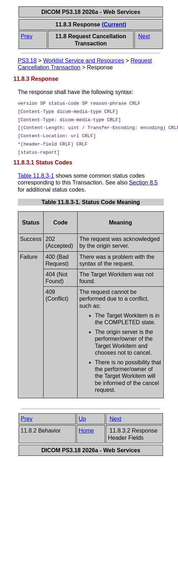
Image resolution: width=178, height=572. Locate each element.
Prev (27, 36)
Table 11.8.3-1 (36, 176)
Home (86, 431)
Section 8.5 (143, 182)
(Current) (114, 24)
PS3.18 (27, 61)
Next (144, 36)
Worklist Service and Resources (83, 61)
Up (82, 419)
